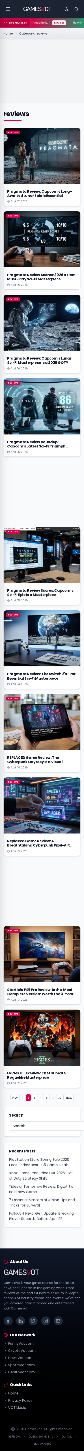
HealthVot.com (19, 1372)
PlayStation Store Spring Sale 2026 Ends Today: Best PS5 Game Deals (39, 1162)
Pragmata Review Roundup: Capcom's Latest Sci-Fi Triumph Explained (36, 446)
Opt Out (67, 1436)
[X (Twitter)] (33, 1320)
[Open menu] (8, 8)
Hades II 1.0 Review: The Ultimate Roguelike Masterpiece (36, 1075)
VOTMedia (15, 1407)
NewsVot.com (18, 1357)
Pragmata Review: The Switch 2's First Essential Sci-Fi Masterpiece (41, 676)
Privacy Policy (18, 1400)
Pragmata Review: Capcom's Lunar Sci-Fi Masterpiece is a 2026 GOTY (39, 360)
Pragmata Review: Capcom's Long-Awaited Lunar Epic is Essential (39, 193)
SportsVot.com (19, 1365)
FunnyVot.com (19, 1343)
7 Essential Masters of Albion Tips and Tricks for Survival (42, 1202)
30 (60, 1098)
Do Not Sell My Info (41, 1436)
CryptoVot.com (20, 1350)
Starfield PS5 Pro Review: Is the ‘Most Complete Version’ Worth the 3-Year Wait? (40, 994)
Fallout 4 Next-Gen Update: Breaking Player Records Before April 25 (41, 1216)
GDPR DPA (14, 1436)
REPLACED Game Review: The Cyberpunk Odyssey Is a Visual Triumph (34, 762)
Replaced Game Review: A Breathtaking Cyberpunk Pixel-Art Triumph (38, 845)
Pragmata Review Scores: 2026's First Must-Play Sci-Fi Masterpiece (41, 277)
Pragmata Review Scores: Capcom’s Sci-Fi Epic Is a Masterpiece (40, 592)
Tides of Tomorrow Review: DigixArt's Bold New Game (41, 1189)
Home (8, 33)
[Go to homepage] (37, 9)
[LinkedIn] (20, 1320)
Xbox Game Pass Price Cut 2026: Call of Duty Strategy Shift (41, 1175)
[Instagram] (45, 1320)
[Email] (58, 1320)
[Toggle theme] (66, 8)
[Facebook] (8, 1320)
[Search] (76, 9)
